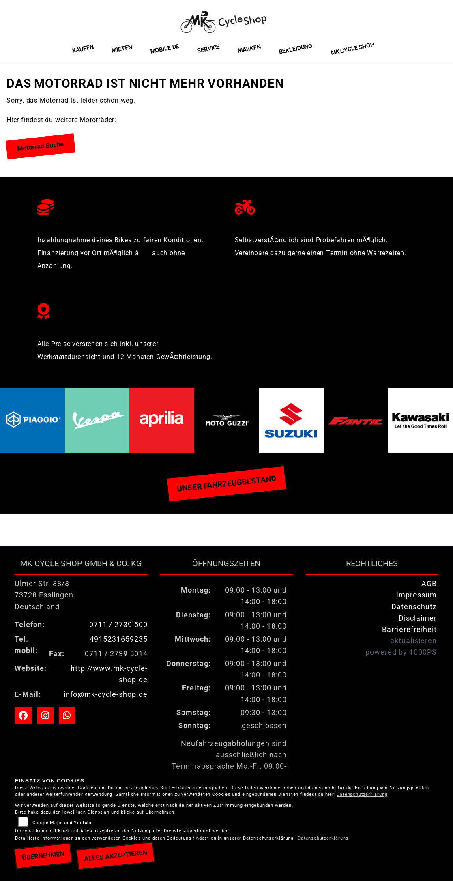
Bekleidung (295, 49)
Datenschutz (414, 607)
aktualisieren (413, 641)
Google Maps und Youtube (62, 822)
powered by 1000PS (401, 652)
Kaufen (82, 48)
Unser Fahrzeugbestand (226, 484)
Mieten (121, 48)
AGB (429, 584)
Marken (249, 49)
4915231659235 (119, 639)
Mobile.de (165, 49)
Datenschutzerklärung (362, 794)
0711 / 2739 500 (118, 625)
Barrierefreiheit (409, 629)
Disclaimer (418, 618)
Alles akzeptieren (115, 856)
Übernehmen (42, 856)
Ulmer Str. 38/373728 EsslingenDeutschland (44, 595)
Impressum (416, 595)
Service (208, 48)
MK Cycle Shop (352, 48)
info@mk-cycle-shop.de (106, 694)
